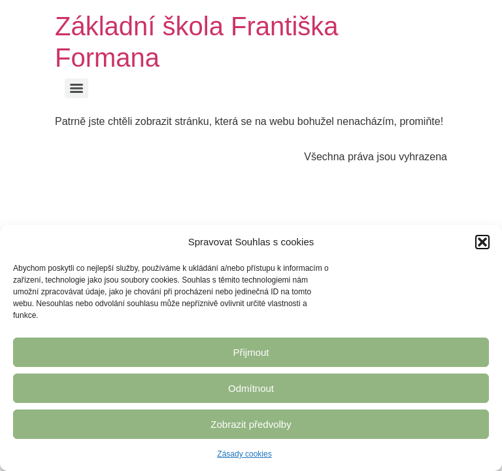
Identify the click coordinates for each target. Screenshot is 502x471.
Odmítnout (251, 388)
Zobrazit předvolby (250, 424)
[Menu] (76, 88)
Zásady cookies (244, 454)
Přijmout (251, 352)
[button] (482, 242)
